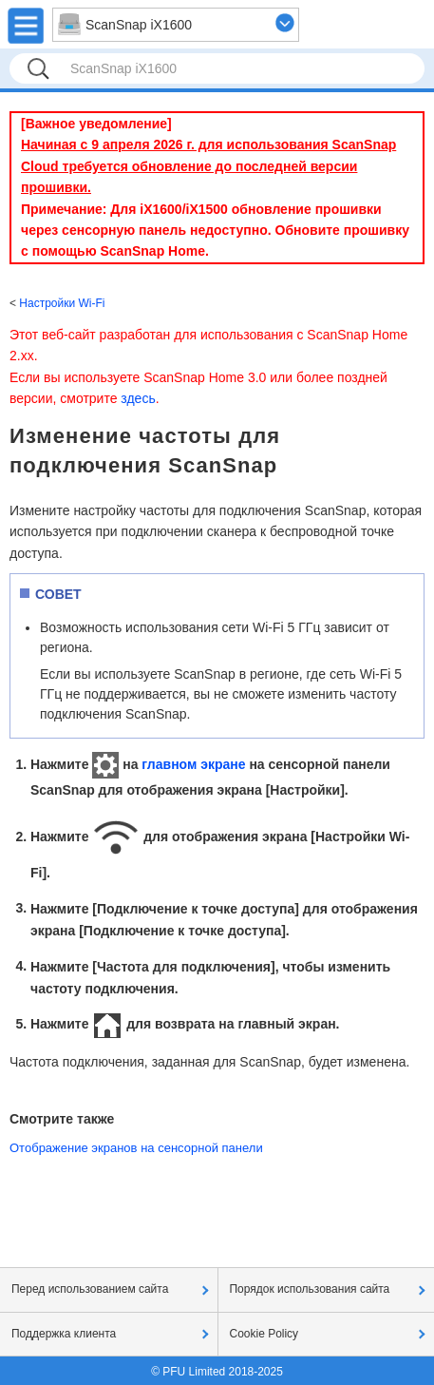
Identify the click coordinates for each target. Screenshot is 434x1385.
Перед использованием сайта (89, 1289)
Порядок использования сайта (310, 1289)
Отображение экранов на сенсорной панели (136, 1148)
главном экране (193, 764)
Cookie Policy (264, 1333)
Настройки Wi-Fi (61, 303)
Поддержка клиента (63, 1333)
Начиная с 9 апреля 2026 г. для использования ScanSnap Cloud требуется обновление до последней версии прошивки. (208, 166)
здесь (138, 398)
